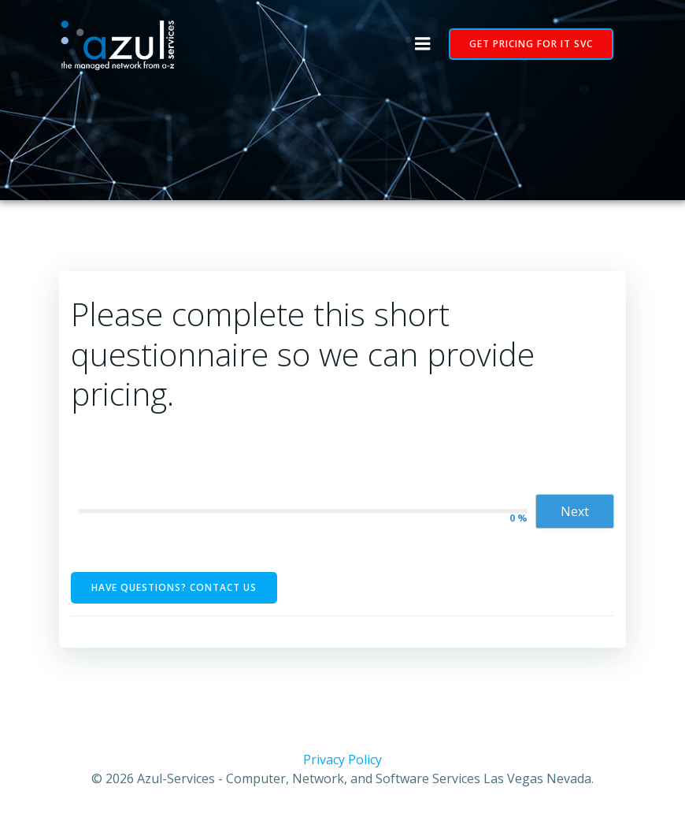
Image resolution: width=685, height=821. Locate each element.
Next (575, 511)
